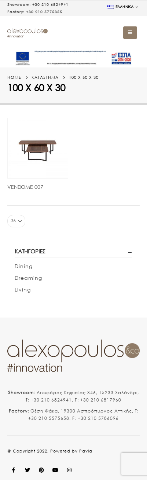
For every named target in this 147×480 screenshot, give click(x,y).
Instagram (69, 470)
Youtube (55, 470)
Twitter (27, 470)
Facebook (13, 470)
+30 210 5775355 (44, 12)
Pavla (85, 451)
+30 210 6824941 (50, 4)
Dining (24, 266)
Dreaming (28, 277)
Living (23, 289)
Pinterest (41, 470)
